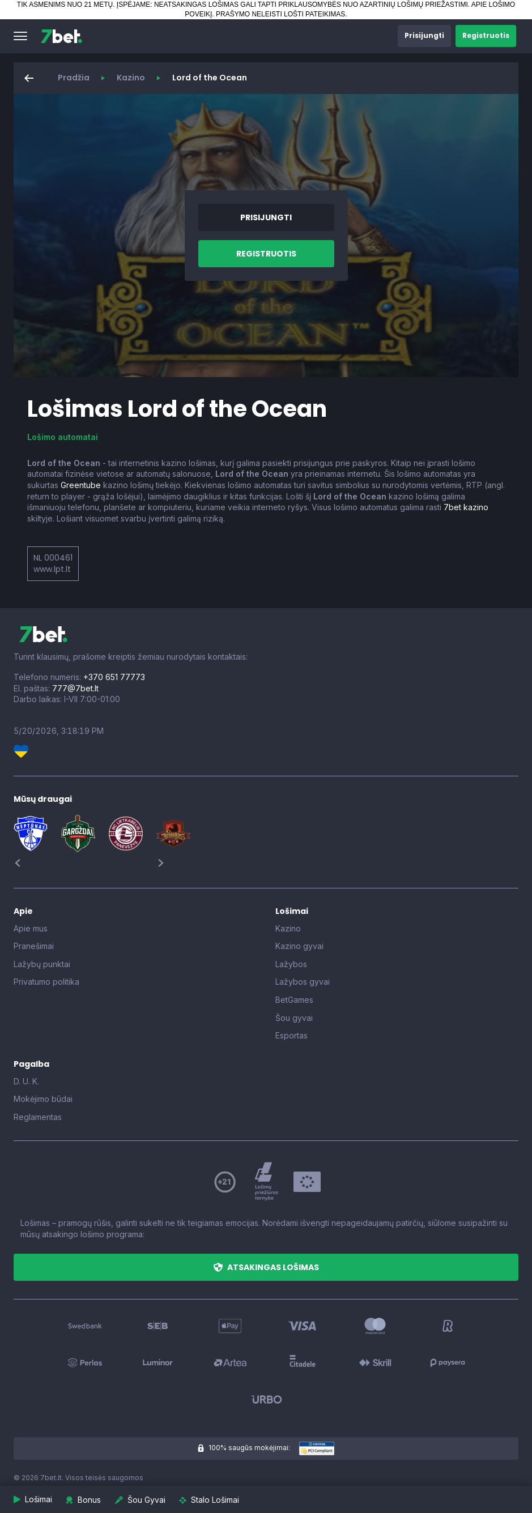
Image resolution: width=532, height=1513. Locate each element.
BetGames (294, 1000)
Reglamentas (38, 1117)
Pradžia (74, 77)
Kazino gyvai (299, 946)
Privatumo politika (46, 981)
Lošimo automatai (62, 437)
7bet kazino (466, 507)
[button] (20, 36)
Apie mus (31, 928)
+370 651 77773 (114, 677)
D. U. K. (26, 1081)
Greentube (81, 485)
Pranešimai (34, 946)
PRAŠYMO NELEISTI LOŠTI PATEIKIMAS (280, 14)
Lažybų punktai (42, 964)
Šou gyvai (294, 1018)
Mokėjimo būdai (43, 1099)
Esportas (291, 1035)
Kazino (131, 77)
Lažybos (291, 964)
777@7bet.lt (75, 688)
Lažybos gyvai (302, 981)
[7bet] (61, 36)
